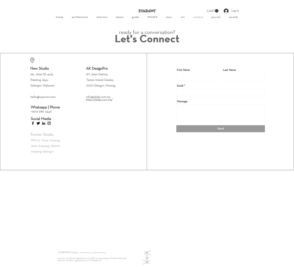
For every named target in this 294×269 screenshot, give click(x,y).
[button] (212, 11)
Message (182, 101)
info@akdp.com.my (98, 97)
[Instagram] (49, 123)
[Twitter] (38, 123)
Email (180, 86)
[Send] (220, 128)
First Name (183, 70)
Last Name (229, 70)
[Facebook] (33, 123)
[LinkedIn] (43, 123)
